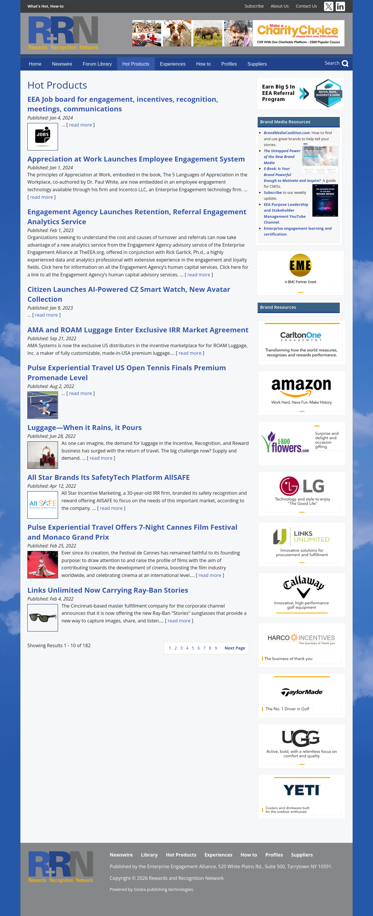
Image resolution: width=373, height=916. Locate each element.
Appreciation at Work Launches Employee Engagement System (136, 159)
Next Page (235, 648)
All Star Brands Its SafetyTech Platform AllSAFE (108, 477)
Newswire (62, 64)
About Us (280, 6)
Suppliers (257, 64)
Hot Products (135, 64)
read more (80, 125)
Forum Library (97, 64)
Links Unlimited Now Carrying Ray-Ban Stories (107, 590)
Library (149, 855)
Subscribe (254, 6)
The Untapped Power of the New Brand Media (282, 156)
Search (332, 63)
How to (203, 64)
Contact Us (306, 6)
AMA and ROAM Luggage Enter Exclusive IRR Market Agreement (138, 329)
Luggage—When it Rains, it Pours (84, 427)
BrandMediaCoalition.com (286, 132)
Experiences (173, 64)
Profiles (229, 64)
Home (35, 64)
